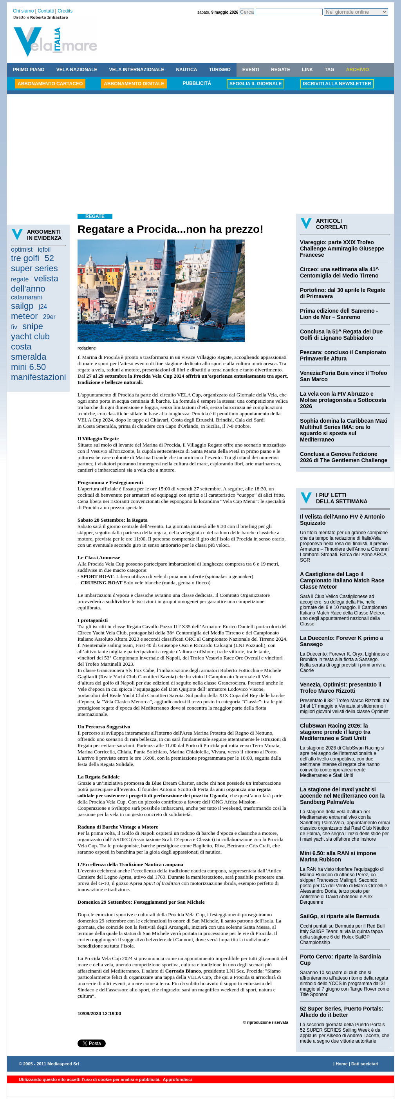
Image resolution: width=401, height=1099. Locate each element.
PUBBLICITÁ (196, 83)
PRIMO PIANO (29, 69)
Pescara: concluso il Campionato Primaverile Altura (343, 355)
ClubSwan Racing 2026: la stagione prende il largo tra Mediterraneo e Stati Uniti (335, 731)
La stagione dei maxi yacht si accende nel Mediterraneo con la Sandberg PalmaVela (342, 795)
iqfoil (44, 249)
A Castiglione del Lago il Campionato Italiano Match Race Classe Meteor (342, 580)
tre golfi (25, 258)
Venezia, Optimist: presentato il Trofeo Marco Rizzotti (340, 687)
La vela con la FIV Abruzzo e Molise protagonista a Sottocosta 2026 (343, 400)
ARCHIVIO (357, 69)
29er (49, 316)
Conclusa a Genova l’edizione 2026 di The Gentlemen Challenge (343, 457)
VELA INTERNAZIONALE (136, 69)
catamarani (26, 297)
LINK (307, 69)
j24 (43, 306)
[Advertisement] (200, 155)
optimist (22, 249)
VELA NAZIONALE (77, 69)
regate (20, 279)
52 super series (34, 263)
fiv (14, 327)
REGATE (280, 69)
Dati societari (364, 1063)
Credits (65, 11)
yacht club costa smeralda (30, 347)
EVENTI (250, 69)
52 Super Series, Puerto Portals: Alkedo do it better (341, 1011)
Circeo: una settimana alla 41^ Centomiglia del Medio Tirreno (339, 272)
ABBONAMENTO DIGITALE (134, 83)
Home (342, 1063)
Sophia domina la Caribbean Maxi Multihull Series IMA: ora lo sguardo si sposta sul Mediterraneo (343, 430)
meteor (24, 316)
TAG (329, 69)
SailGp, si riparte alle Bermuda (339, 916)
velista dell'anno (34, 284)
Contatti (46, 11)
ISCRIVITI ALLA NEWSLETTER (337, 83)
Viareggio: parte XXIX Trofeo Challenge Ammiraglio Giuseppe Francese (342, 248)
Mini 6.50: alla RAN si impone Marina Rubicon (338, 856)
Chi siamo (23, 11)
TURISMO (219, 69)
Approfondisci (177, 1079)
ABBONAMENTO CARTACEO (50, 83)
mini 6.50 (28, 367)
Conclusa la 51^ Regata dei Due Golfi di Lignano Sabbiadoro (341, 334)
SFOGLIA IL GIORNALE (255, 83)
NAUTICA (186, 69)
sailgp (22, 306)
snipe (32, 326)
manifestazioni (38, 377)
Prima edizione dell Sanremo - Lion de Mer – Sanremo (339, 314)
